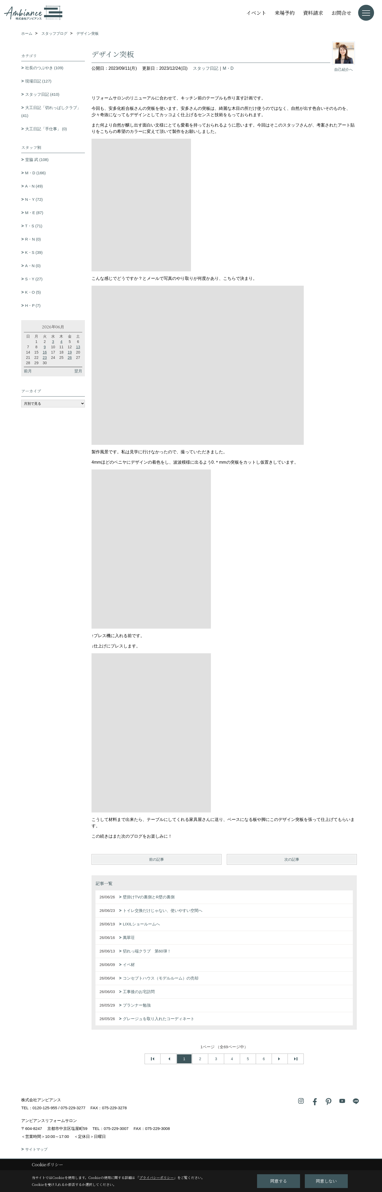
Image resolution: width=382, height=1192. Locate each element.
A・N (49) (34, 186)
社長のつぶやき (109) (44, 68)
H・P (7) (33, 305)
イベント (256, 12)
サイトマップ (36, 1149)
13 (78, 347)
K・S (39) (34, 252)
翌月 (78, 371)
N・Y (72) (34, 199)
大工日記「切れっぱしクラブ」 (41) (51, 111)
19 (70, 352)
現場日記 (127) (38, 81)
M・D (228, 68)
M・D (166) (35, 173)
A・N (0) (33, 265)
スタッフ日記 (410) (42, 94)
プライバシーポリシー (156, 1177)
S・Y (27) (34, 279)
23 (45, 357)
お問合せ (341, 12)
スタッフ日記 (205, 68)
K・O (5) (33, 292)
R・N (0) (33, 239)
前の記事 (156, 859)
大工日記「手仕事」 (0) (46, 129)
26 (70, 357)
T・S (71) (33, 226)
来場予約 (285, 12)
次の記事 (291, 859)
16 (45, 352)
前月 (28, 371)
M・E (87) (34, 212)
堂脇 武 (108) (37, 159)
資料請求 (313, 12)
